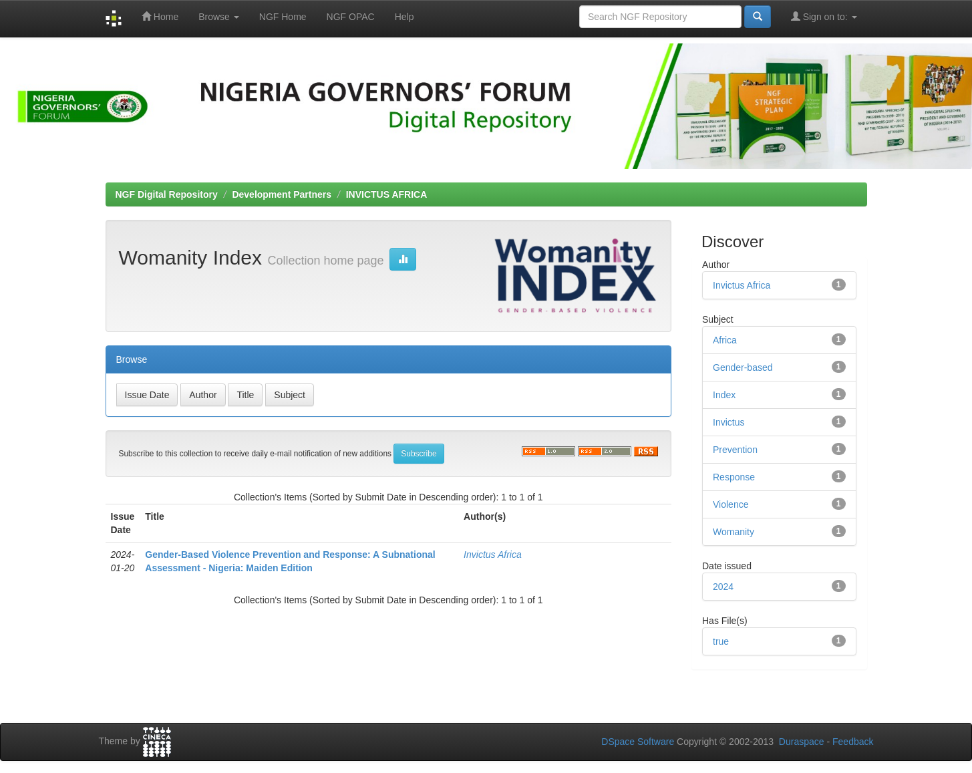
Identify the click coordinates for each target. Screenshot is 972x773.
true (721, 641)
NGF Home (283, 16)
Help (404, 16)
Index (724, 395)
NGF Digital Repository (167, 194)
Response (734, 477)
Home (160, 16)
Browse (218, 16)
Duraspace (801, 741)
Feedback (852, 741)
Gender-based (743, 367)
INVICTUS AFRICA (387, 194)
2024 (723, 586)
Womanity (733, 531)
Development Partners (281, 194)
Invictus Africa (493, 554)
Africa (725, 340)
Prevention (735, 449)
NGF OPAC (351, 16)
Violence (730, 504)
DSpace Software (637, 741)
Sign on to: (824, 16)
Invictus (728, 422)
